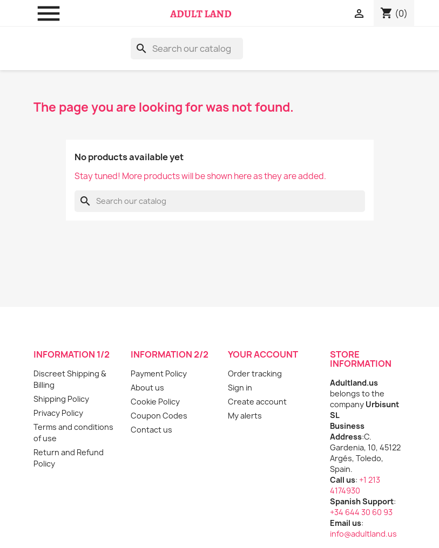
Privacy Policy (58, 413)
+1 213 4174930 (355, 485)
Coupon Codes (159, 415)
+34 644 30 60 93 (361, 512)
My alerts (245, 415)
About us (147, 387)
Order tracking (255, 373)
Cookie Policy (155, 401)
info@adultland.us (363, 534)
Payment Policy (159, 373)
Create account (257, 401)
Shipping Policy (61, 399)
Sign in (240, 387)
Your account (263, 354)
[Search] (187, 48)
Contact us (151, 429)
